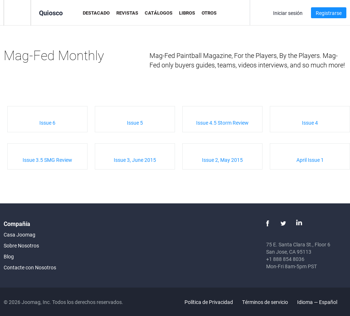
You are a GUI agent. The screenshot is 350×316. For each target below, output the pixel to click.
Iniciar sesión (288, 12)
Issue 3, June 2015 (135, 159)
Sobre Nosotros (21, 245)
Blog (9, 256)
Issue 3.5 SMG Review (47, 159)
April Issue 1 (310, 159)
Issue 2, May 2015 (222, 159)
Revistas (127, 12)
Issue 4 (310, 122)
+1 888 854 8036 (285, 258)
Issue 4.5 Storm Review (222, 122)
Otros (209, 12)
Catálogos (158, 12)
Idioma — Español (321, 302)
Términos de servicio (265, 302)
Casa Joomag (19, 234)
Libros (187, 12)
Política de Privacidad (208, 302)
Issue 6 (47, 122)
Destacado (96, 12)
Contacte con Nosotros (30, 267)
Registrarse (329, 12)
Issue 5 (135, 122)
